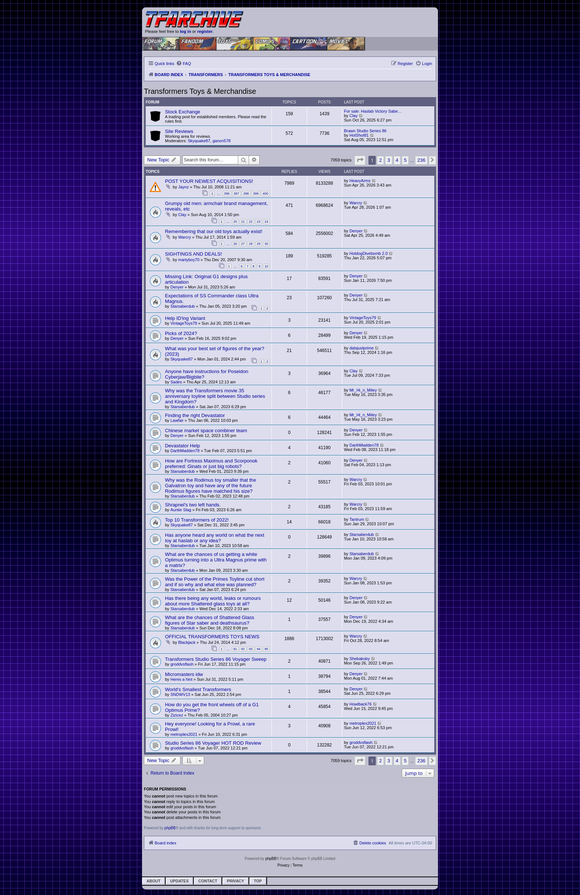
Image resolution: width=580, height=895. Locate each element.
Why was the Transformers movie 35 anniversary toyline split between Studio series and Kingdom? (215, 396)
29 (258, 244)
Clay (354, 115)
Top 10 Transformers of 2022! (197, 520)
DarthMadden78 (185, 450)
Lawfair (177, 420)
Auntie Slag (181, 510)
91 (235, 649)
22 (251, 221)
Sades (176, 382)
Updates (179, 881)
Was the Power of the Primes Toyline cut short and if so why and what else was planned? (214, 581)
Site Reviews (179, 131)
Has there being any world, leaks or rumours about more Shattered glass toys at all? (213, 601)
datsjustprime (362, 348)
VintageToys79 (184, 323)
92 (243, 649)
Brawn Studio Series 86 (365, 131)
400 (265, 193)
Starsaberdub (183, 306)
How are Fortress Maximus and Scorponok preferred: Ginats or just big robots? (211, 463)
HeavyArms (360, 180)
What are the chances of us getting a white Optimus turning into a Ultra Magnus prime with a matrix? (216, 559)
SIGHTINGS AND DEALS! (193, 254)
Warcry (356, 203)
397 (236, 193)
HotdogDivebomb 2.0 (369, 253)
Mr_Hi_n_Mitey (363, 390)
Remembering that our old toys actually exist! (213, 231)
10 (266, 266)
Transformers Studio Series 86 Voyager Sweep (215, 659)
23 (258, 221)
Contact (207, 881)
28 (251, 244)
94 (258, 649)
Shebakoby (360, 658)
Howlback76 (361, 704)
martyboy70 (188, 259)
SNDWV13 (180, 694)
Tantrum (357, 519)
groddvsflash (182, 664)
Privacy (235, 881)
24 (266, 221)
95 (266, 649)
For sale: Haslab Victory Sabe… (373, 111)
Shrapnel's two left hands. (193, 505)
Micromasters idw (184, 674)
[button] (359, 160)
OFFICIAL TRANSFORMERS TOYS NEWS (212, 636)
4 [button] (397, 160)
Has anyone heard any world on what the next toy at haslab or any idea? (214, 537)
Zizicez (177, 715)
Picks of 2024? (181, 333)
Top (258, 881)
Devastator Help (182, 445)
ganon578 (221, 141)
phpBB (170, 828)
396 (227, 193)
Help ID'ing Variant (185, 318)
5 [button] (405, 160)
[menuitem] (183, 63)
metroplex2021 (184, 734)
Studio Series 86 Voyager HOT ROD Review (213, 743)
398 (246, 193)
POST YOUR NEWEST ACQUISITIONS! (209, 181)
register (205, 31)
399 (256, 193)
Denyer (356, 231)
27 (243, 244)
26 (235, 244)
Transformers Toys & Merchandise (200, 91)
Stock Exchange (182, 112)
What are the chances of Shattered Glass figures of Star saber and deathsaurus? (209, 620)
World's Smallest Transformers (198, 689)
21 (243, 221)
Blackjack (186, 642)
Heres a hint (181, 679)
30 (266, 244)
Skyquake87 (199, 141)
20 (235, 221)
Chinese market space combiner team (206, 430)
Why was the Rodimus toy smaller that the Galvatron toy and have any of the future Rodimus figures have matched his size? (210, 485)
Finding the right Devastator (195, 415)
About (153, 881)
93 (251, 649)
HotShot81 (359, 135)
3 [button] (388, 160)
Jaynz (183, 187)
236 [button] (421, 160)
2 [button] (380, 160)
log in (185, 31)
